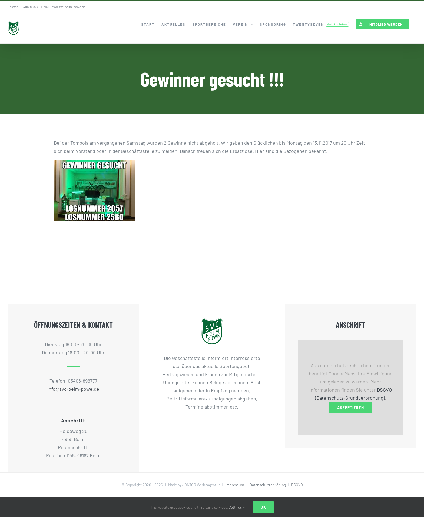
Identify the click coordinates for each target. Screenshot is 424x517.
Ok (263, 507)
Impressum (234, 484)
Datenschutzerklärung (268, 484)
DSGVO (297, 484)
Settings (237, 507)
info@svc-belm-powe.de (73, 389)
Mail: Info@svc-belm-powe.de (64, 7)
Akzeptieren (350, 407)
